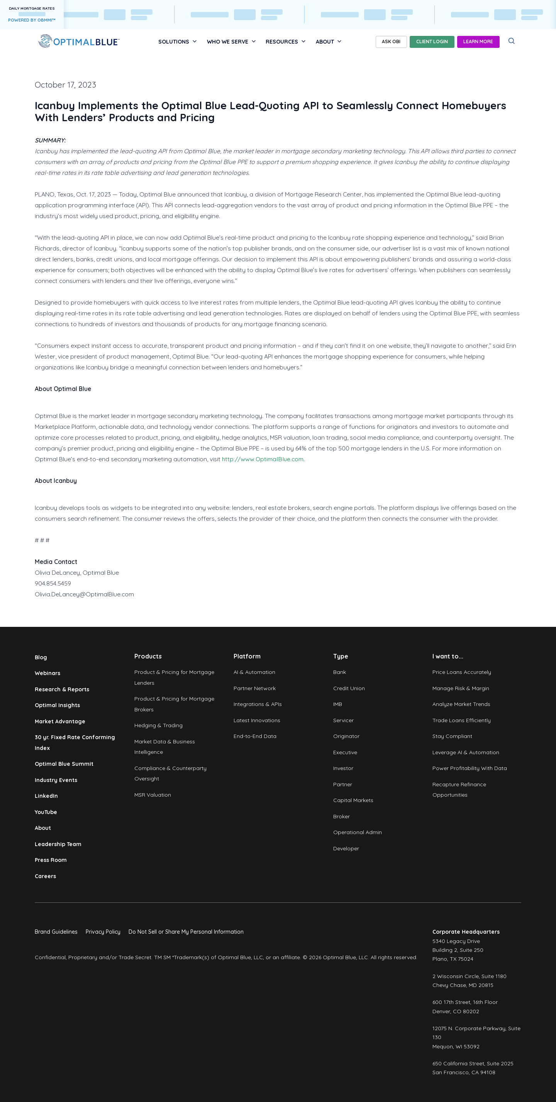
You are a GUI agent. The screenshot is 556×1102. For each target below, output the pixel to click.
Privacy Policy (103, 931)
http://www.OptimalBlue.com (262, 459)
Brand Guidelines (56, 931)
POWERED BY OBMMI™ (32, 20)
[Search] (511, 41)
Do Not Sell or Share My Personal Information (186, 931)
